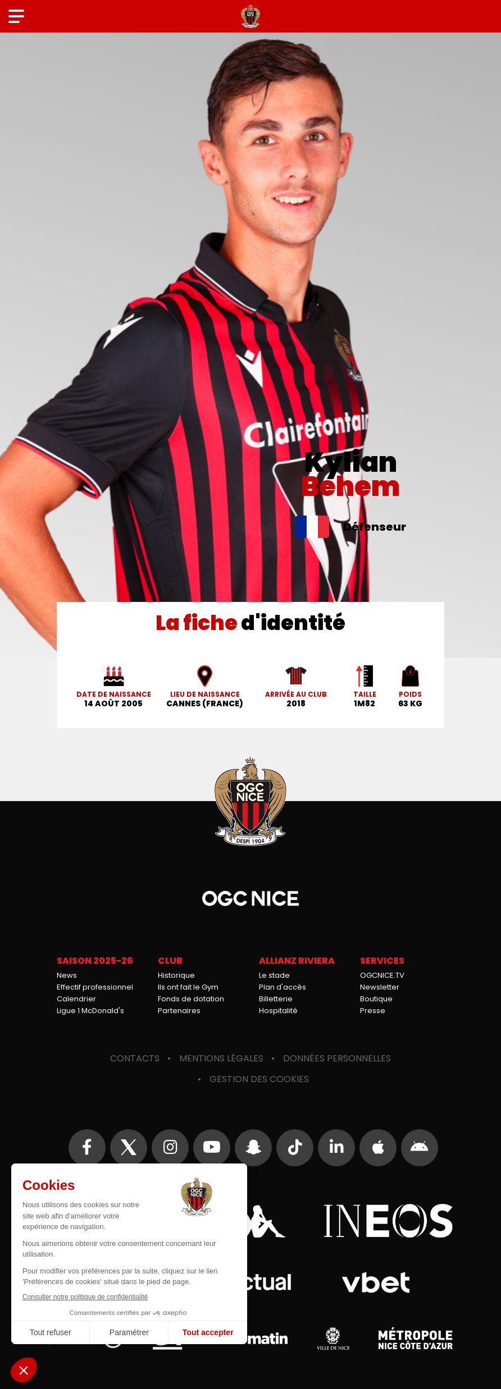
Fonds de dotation (191, 999)
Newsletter (379, 987)
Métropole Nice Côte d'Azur (416, 1338)
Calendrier (76, 999)
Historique (176, 975)
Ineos (388, 1221)
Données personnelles (337, 1058)
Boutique (376, 999)
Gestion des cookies (259, 1079)
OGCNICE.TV (382, 975)
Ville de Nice (333, 1338)
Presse (372, 1010)
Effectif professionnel (95, 987)
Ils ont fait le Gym (188, 987)
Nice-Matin (250, 1338)
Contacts (135, 1058)
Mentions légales (221, 1058)
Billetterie (276, 999)
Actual (251, 1282)
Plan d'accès (282, 987)
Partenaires (179, 1010)
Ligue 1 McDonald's (90, 1010)
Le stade (274, 975)
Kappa (250, 1221)
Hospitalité (278, 1010)
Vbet (375, 1282)
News (67, 975)
